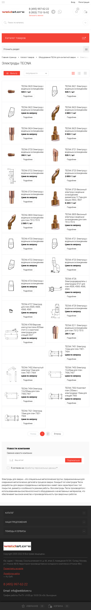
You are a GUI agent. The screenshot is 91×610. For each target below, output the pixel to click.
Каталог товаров (45, 38)
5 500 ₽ (70, 134)
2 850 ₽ (70, 176)
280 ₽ (69, 333)
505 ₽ (26, 92)
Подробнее (27, 96)
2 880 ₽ (70, 113)
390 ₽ (26, 155)
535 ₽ (69, 92)
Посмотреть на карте (13, 568)
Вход (73, 2)
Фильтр (11, 73)
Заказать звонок (36, 15)
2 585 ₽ (26, 223)
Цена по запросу (29, 113)
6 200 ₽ (70, 203)
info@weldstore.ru (21, 590)
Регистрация (83, 2)
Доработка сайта (11, 573)
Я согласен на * (34, 468)
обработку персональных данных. (40, 468)
